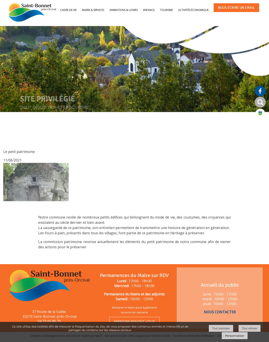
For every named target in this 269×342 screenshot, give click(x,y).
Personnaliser (234, 335)
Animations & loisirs (124, 10)
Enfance (149, 10)
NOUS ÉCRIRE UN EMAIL (236, 7)
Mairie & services (93, 10)
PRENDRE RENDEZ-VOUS (134, 321)
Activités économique (193, 10)
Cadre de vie (68, 10)
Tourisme (166, 10)
